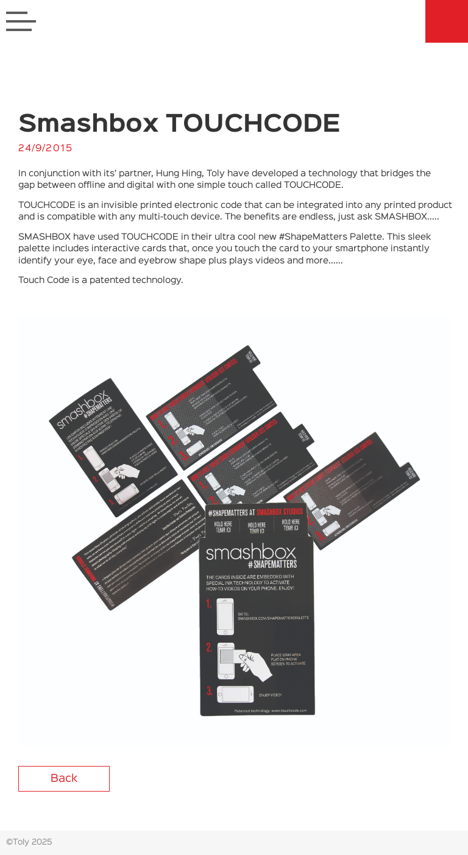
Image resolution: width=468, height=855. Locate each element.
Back (64, 779)
